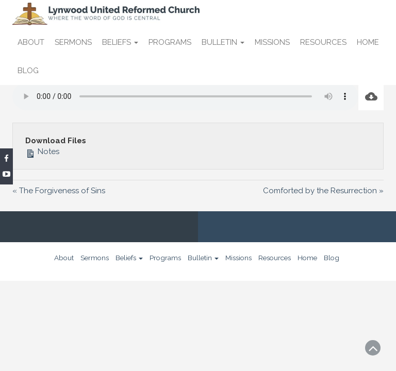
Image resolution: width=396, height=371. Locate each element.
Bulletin (223, 42)
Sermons (73, 42)
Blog (28, 70)
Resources (323, 42)
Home (368, 42)
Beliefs (120, 42)
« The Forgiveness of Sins (58, 190)
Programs (169, 42)
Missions (272, 42)
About (31, 42)
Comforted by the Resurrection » (323, 190)
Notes (42, 151)
